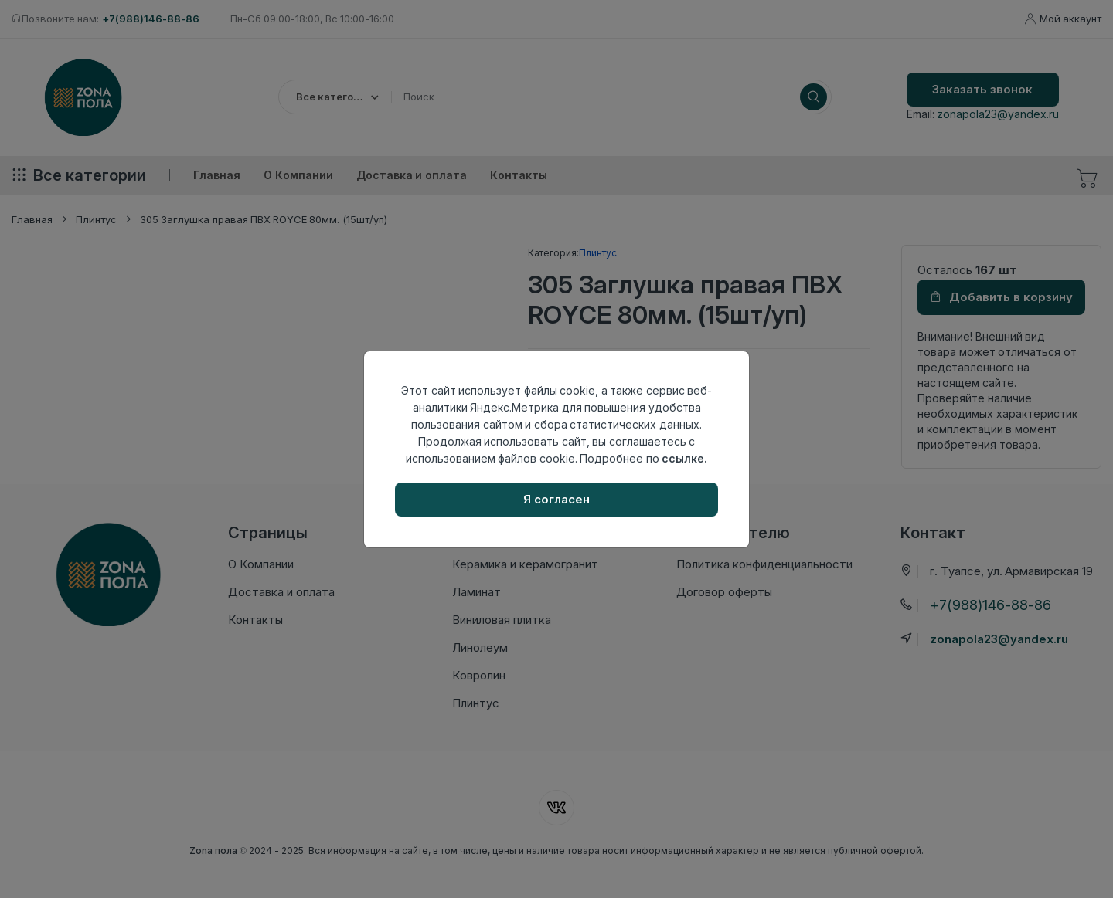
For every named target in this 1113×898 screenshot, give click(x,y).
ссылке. (684, 458)
